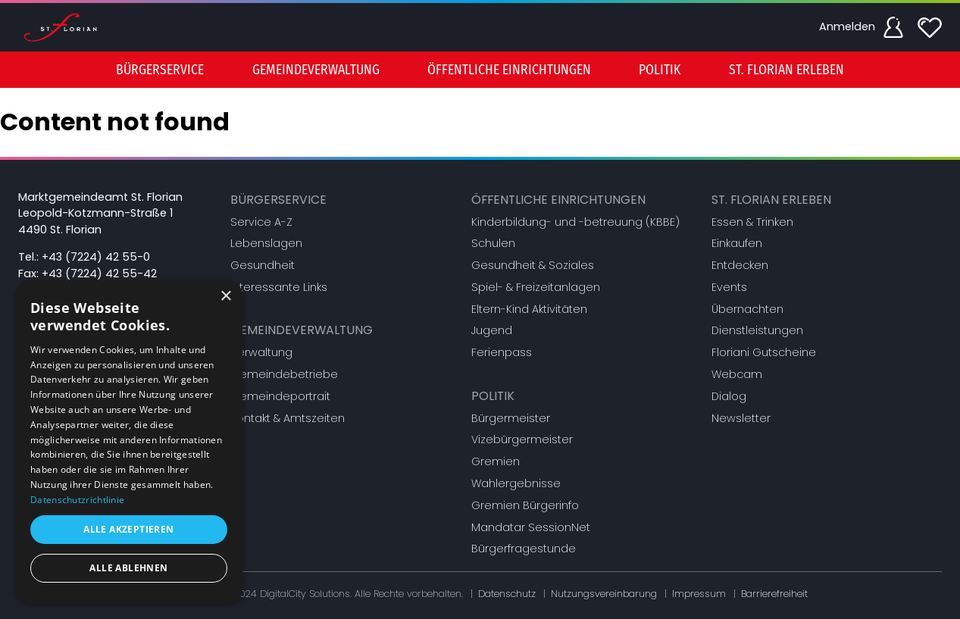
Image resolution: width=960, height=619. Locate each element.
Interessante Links (278, 287)
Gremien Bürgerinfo (525, 505)
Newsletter (741, 418)
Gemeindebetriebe (284, 374)
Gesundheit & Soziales (532, 265)
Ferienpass (501, 352)
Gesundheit (262, 265)
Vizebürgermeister (522, 439)
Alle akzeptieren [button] (128, 529)
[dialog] (128, 442)
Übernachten (747, 309)
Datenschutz (507, 593)
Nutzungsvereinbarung (604, 593)
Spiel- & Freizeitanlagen (535, 287)
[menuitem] (160, 70)
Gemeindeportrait (280, 396)
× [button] (225, 296)
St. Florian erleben (771, 199)
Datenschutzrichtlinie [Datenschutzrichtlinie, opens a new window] (77, 499)
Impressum (699, 593)
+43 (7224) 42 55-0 (96, 256)
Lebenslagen (266, 243)
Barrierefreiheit (774, 593)
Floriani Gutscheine (763, 352)
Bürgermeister (510, 418)
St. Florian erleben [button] (786, 70)
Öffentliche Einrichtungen (558, 199)
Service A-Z (261, 222)
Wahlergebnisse (516, 483)
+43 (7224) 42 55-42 (99, 273)
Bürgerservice (278, 199)
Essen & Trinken (752, 222)
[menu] (480, 70)
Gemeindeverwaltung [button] (316, 70)
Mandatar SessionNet (530, 527)
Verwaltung (261, 352)
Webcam (736, 374)
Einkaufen (736, 243)
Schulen (493, 243)
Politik (492, 396)
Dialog (728, 396)
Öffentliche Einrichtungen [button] (509, 70)
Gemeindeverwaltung (301, 330)
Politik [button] (659, 70)
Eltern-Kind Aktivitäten (529, 309)
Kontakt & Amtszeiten (287, 418)
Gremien (495, 461)
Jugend (491, 330)
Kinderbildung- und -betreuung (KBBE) (575, 222)
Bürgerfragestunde (523, 548)
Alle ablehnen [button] (128, 567)
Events (729, 287)
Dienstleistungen (757, 330)
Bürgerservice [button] (160, 70)
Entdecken (739, 265)
